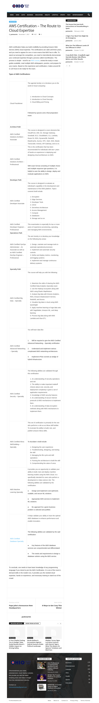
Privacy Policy (74, 700)
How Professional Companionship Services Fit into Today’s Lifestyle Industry (53, 666)
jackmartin (14, 34)
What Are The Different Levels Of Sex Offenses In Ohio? (77, 46)
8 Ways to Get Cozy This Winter (52, 606)
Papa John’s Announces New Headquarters (21, 606)
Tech (68, 15)
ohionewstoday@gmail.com (18, 687)
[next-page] (61, 623)
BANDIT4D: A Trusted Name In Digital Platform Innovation (54, 686)
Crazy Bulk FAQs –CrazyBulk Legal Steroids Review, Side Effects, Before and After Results (77, 57)
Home (10, 19)
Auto (23, 15)
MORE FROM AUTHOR (32, 623)
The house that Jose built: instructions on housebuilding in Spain (77, 26)
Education (39, 15)
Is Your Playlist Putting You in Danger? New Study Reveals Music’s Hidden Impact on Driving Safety (17, 644)
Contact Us (64, 700)
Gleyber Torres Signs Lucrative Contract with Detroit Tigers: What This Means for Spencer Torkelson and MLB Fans (53, 645)
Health (47, 15)
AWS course (35, 60)
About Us (56, 700)
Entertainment (78, 15)
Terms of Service (85, 700)
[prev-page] (58, 623)
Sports (62, 15)
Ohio (17, 15)
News (12, 15)
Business (30, 15)
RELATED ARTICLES (16, 623)
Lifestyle (55, 15)
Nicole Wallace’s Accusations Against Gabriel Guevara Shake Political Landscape (35, 643)
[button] (88, 14)
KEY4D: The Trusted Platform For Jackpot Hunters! (54, 676)
